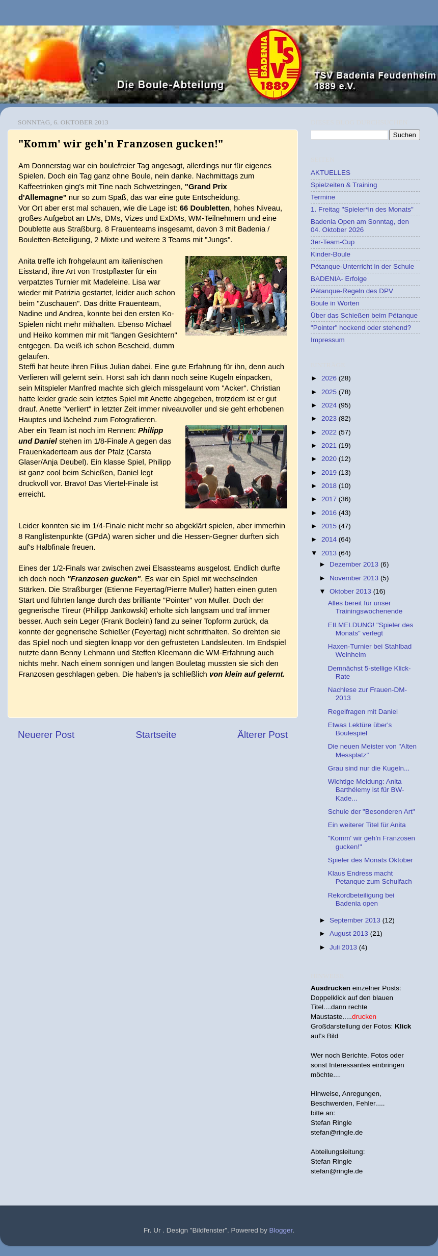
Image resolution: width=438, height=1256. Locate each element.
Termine (323, 197)
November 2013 (355, 578)
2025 (330, 392)
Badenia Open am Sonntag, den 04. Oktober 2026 (360, 226)
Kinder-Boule (330, 254)
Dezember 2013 (355, 564)
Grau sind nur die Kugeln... (369, 768)
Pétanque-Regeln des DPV (352, 291)
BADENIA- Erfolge (339, 279)
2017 (330, 499)
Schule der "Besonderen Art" (371, 811)
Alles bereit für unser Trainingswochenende (365, 607)
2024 (330, 405)
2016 (330, 513)
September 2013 (356, 920)
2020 (330, 459)
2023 (330, 418)
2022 (330, 432)
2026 (330, 378)
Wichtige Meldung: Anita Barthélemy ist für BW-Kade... (366, 790)
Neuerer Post (46, 734)
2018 (330, 486)
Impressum (328, 340)
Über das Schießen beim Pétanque (364, 315)
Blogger (281, 1230)
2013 (330, 553)
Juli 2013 (344, 947)
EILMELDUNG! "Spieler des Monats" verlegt (371, 629)
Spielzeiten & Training (344, 185)
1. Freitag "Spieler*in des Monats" (362, 209)
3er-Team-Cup (332, 242)
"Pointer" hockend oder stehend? (361, 327)
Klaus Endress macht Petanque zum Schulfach (370, 877)
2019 (330, 472)
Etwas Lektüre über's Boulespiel (360, 729)
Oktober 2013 (351, 591)
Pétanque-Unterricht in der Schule (362, 266)
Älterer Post (262, 734)
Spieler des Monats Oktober (370, 860)
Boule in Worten (335, 303)
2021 (330, 445)
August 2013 (350, 933)
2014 (330, 539)
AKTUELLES (330, 172)
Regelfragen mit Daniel (363, 711)
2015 (330, 526)
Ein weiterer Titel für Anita (367, 825)
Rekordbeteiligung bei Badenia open (361, 899)
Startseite (155, 734)
